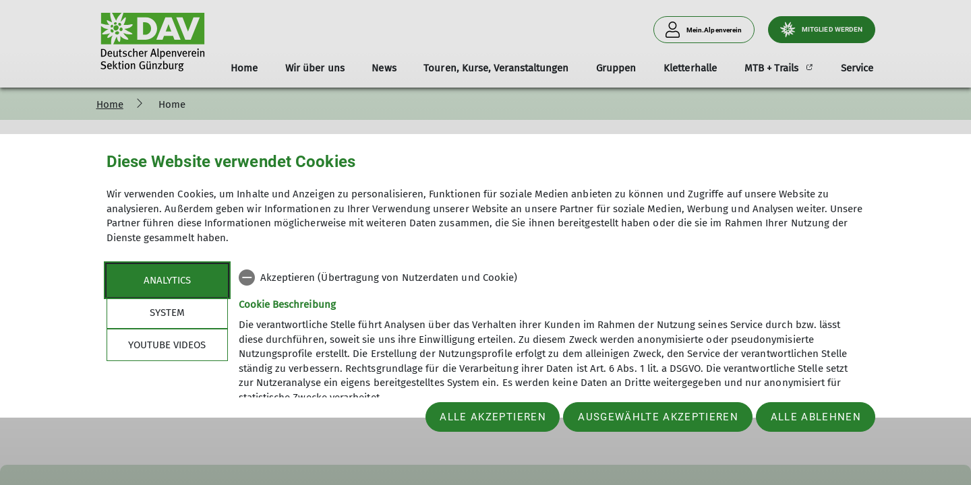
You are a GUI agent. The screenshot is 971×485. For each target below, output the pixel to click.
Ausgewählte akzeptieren (658, 417)
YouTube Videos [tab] (167, 345)
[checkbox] (552, 277)
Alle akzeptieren (493, 417)
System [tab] (167, 312)
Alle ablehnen (816, 417)
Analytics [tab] (167, 280)
